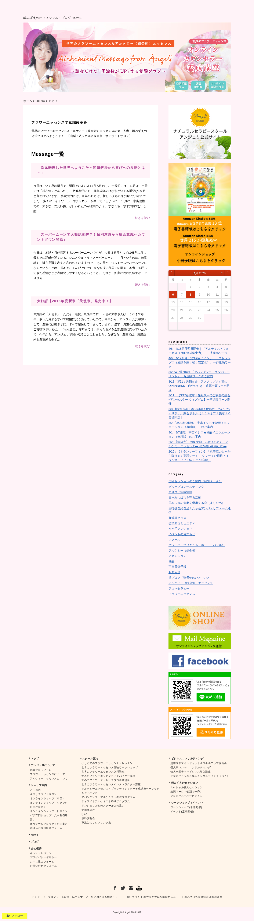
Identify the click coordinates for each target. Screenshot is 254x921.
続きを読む (142, 217)
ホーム (27, 101)
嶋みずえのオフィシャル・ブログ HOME (52, 18)
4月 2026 (200, 273)
